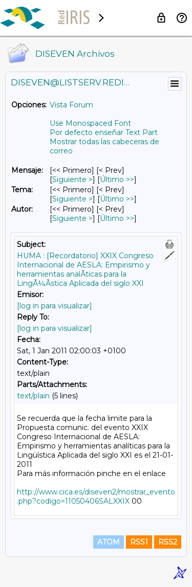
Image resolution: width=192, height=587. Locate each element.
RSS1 (139, 542)
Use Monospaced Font (90, 123)
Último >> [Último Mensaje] (117, 179)
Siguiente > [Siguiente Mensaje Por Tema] (72, 199)
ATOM (108, 542)
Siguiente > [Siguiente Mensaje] (72, 179)
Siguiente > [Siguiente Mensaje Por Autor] (72, 218)
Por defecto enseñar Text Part (104, 132)
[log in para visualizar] (54, 305)
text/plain (33, 395)
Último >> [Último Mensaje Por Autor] (117, 218)
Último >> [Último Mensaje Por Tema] (117, 199)
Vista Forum (71, 104)
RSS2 (167, 542)
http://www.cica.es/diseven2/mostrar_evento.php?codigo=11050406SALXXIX (96, 496)
